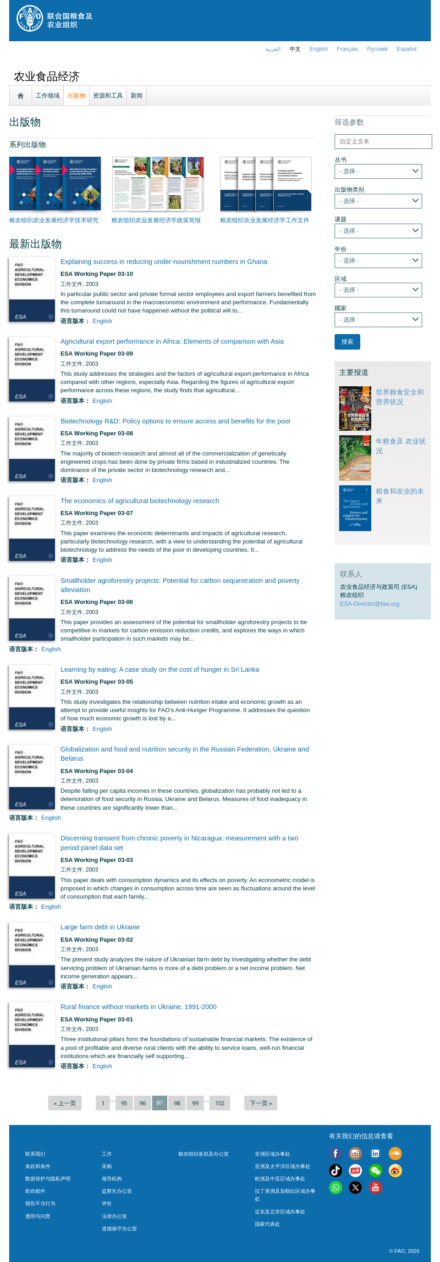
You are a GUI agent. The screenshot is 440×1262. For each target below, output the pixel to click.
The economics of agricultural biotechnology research (139, 501)
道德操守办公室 (119, 1228)
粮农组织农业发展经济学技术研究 (54, 220)
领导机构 (112, 1178)
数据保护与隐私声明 (48, 1178)
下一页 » (261, 1103)
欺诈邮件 (35, 1191)
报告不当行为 (40, 1203)
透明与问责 (37, 1216)
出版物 (76, 95)
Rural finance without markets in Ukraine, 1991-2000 (138, 1006)
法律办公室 (114, 1216)
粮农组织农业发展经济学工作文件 (264, 220)
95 (124, 1103)
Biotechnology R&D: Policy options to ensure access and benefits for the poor (175, 421)
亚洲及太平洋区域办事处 (282, 1166)
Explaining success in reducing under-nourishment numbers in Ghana (163, 261)
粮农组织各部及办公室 (203, 1154)
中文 (295, 49)
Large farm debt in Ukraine (100, 927)
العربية (272, 49)
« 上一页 (65, 1103)
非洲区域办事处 (272, 1154)
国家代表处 (267, 1224)
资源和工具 (108, 95)
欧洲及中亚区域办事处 (280, 1178)
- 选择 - (349, 171)
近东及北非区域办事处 (280, 1211)
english (319, 49)
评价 (107, 1203)
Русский (377, 49)
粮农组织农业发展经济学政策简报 (156, 220)
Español (407, 49)
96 (142, 1103)
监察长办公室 (117, 1191)
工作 (107, 1154)
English (102, 321)
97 (159, 1102)
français (347, 49)
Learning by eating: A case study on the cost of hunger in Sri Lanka (159, 669)
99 (195, 1103)
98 (177, 1103)
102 (220, 1103)
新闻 (137, 95)
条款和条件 (37, 1166)
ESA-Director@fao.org (370, 603)
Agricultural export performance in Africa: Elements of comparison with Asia (172, 341)
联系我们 (35, 1154)
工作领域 (48, 95)
